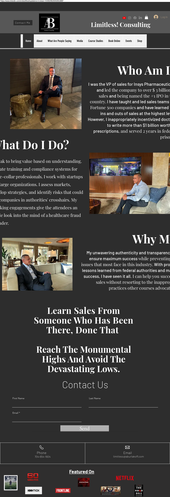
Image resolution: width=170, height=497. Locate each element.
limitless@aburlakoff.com (128, 456)
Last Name (95, 398)
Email (15, 413)
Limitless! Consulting (120, 24)
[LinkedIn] (140, 18)
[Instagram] (129, 18)
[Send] (84, 428)
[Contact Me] (23, 22)
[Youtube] (124, 18)
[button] (146, 17)
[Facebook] (135, 18)
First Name (18, 398)
